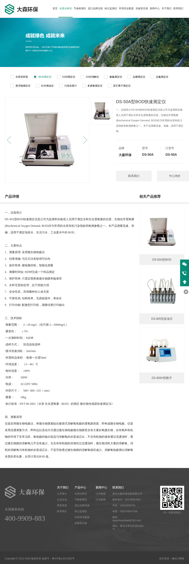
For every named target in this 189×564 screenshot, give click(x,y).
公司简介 (62, 493)
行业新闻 (101, 499)
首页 (55, 8)
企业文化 (62, 499)
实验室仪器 (142, 8)
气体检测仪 (80, 8)
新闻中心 (155, 8)
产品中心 (80, 487)
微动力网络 (178, 558)
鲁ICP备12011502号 (63, 558)
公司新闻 (101, 493)
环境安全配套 (126, 8)
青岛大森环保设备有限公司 (127, 493)
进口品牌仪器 (95, 8)
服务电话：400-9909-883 (126, 499)
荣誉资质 (62, 505)
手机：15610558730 (123, 505)
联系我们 (178, 8)
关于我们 (167, 8)
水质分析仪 (65, 8)
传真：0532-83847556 (124, 511)
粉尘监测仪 (111, 8)
